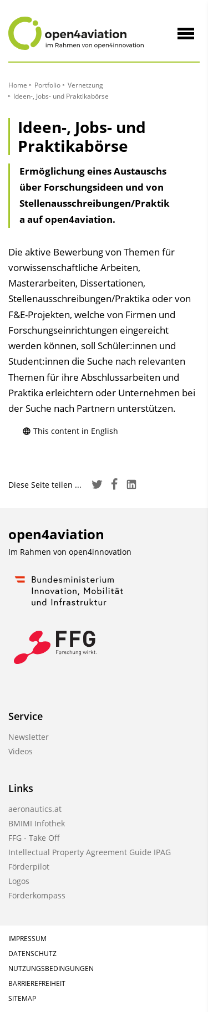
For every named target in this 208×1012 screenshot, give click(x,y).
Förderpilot (28, 866)
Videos (20, 751)
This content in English (70, 431)
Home (17, 85)
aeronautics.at (35, 809)
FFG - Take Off (34, 837)
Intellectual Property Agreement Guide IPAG (89, 852)
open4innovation (100, 551)
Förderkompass (36, 895)
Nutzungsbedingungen (51, 968)
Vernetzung (85, 85)
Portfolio (47, 85)
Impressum (27, 938)
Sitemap (22, 998)
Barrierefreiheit (36, 983)
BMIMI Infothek (36, 823)
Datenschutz (32, 953)
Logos (18, 881)
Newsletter (28, 737)
